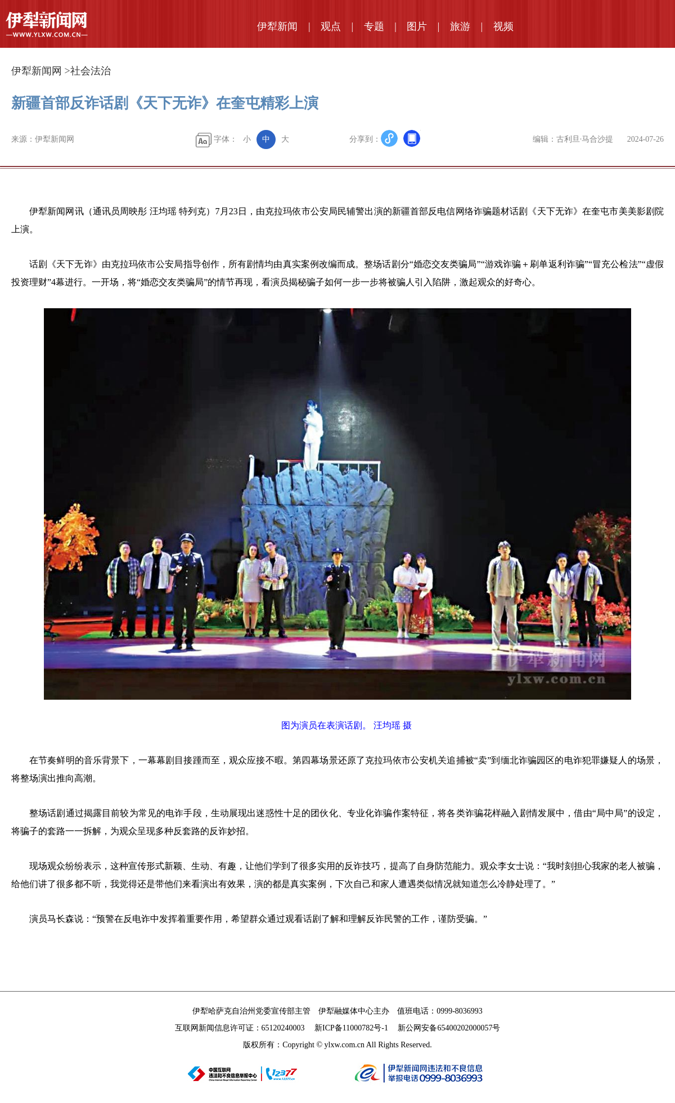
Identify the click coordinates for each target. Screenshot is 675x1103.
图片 (417, 26)
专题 (374, 26)
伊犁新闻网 (36, 70)
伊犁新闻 (277, 26)
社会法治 (90, 70)
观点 (331, 26)
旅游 (460, 26)
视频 (503, 26)
